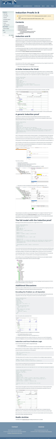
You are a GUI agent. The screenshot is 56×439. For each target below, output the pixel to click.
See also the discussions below (35, 51)
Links (47, 7)
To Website (9, 431)
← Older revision (23, 18)
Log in (4, 32)
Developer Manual (6, 19)
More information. (48, 429)
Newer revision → (38, 18)
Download (37, 7)
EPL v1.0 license (42, 429)
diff (19, 18)
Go (9, 35)
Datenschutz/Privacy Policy (17, 431)
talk (42, 15)
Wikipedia (32, 64)
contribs (44, 15)
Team (52, 7)
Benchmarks (5, 21)
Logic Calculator (6, 24)
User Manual (5, 15)
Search (12, 35)
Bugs (43, 7)
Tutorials (5, 17)
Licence (4, 23)
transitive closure (23, 49)
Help (13, 36)
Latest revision (30, 18)
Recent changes (6, 28)
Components (17, 7)
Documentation (28, 7)
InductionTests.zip (25, 417)
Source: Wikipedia (26, 51)
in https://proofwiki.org (32, 213)
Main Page (5, 13)
